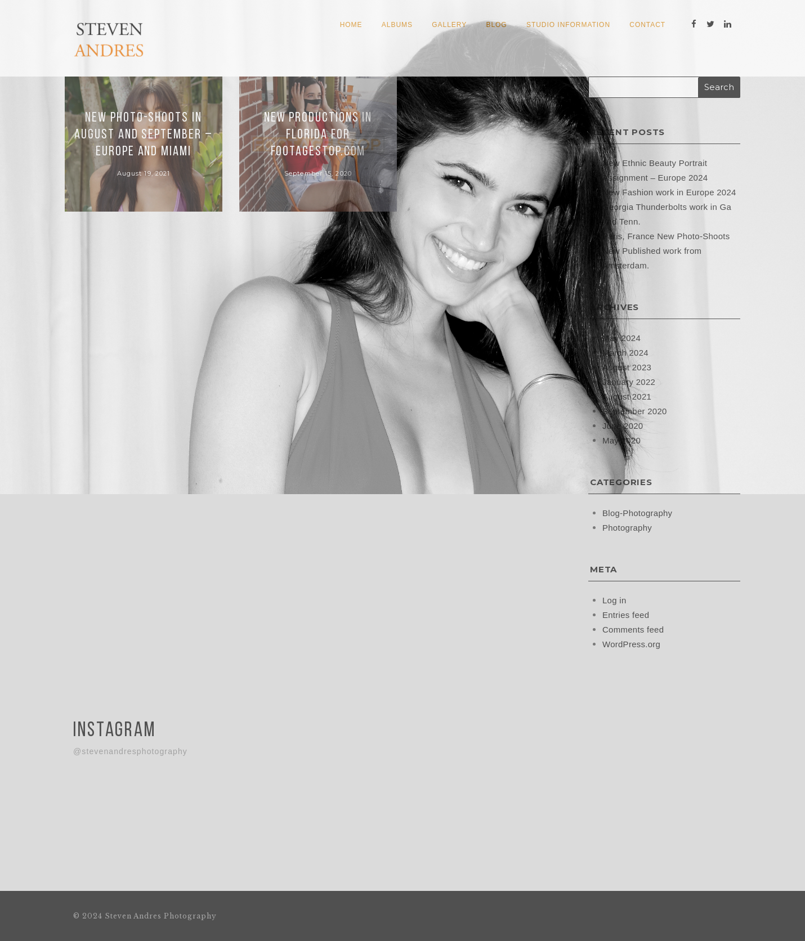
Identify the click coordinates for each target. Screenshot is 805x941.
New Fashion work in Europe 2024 (669, 191)
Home (351, 25)
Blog (496, 25)
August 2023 (627, 366)
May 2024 (621, 337)
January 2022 (629, 381)
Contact (647, 25)
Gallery (449, 25)
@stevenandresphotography (130, 750)
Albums (397, 25)
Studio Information (568, 25)
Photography (627, 527)
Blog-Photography (637, 512)
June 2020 (622, 425)
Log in (614, 599)
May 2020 (621, 440)
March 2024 (625, 352)
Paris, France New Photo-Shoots (666, 235)
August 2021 (627, 396)
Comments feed (633, 629)
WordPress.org (631, 643)
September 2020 (634, 410)
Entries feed (626, 614)
